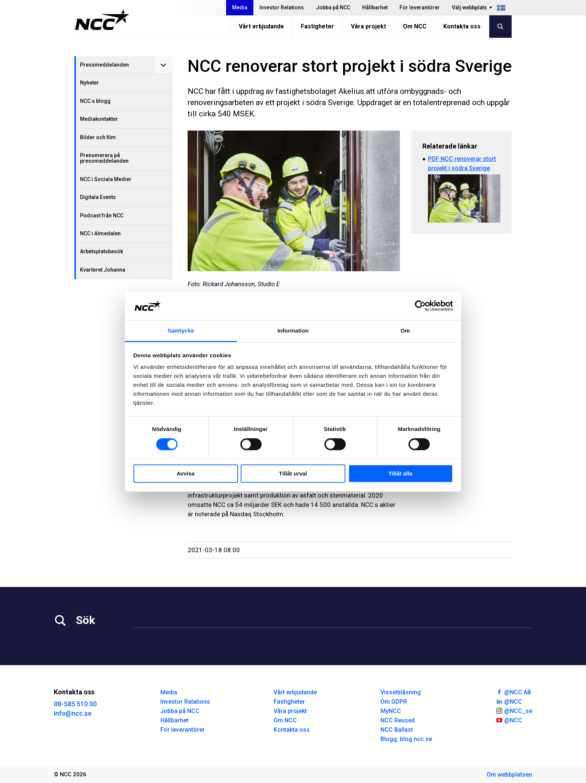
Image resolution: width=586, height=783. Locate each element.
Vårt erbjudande (261, 26)
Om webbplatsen (509, 774)
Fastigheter (317, 26)
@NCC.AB (513, 692)
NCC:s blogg (95, 101)
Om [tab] (405, 331)
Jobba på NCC (333, 7)
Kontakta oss (462, 26)
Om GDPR (393, 701)
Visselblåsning (400, 692)
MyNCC (390, 711)
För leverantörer (420, 7)
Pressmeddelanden (104, 65)
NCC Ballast (396, 729)
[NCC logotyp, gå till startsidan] (101, 20)
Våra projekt (368, 26)
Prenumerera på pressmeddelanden (104, 158)
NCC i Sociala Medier (106, 179)
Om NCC (414, 26)
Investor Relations (281, 7)
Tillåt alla (401, 474)
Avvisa (186, 474)
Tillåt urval (293, 474)
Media (239, 7)
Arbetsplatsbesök (101, 251)
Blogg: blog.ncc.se (406, 739)
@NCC (509, 701)
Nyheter (89, 83)
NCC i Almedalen (100, 233)
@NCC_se (514, 710)
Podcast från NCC (101, 215)
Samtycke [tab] (181, 331)
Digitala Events (98, 197)
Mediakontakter (99, 119)
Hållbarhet (375, 7)
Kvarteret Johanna (102, 270)
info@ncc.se (73, 713)
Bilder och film (98, 137)
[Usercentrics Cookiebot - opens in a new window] (420, 305)
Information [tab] (293, 331)
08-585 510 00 (75, 704)
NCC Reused (397, 720)
